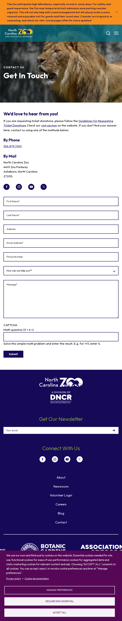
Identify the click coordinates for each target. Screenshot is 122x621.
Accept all (59, 612)
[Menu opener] (116, 33)
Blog (61, 513)
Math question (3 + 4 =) (18, 329)
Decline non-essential (60, 601)
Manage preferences (60, 590)
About (61, 477)
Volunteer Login (61, 495)
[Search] (108, 33)
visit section (49, 125)
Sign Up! (114, 430)
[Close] (117, 12)
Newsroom (61, 486)
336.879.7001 (12, 146)
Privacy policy (13, 578)
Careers (61, 504)
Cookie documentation (37, 578)
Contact (61, 522)
